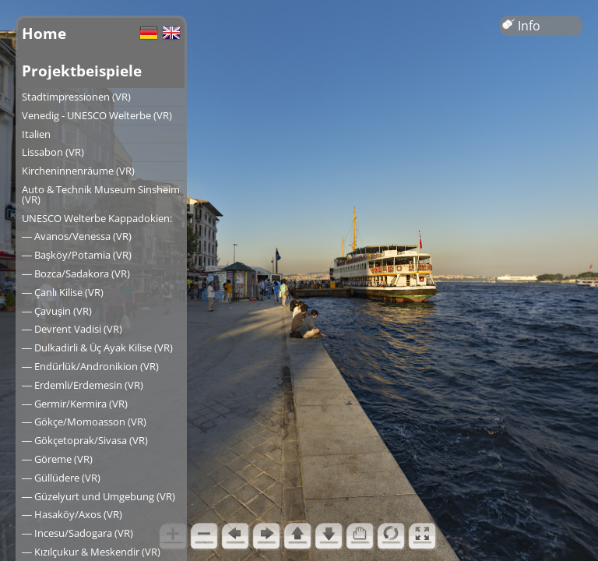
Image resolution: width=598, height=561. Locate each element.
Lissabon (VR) (53, 152)
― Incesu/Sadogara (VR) (77, 533)
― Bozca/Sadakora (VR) (76, 273)
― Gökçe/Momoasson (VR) (84, 422)
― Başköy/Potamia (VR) (77, 255)
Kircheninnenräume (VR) (78, 171)
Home (44, 33)
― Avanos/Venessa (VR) (77, 236)
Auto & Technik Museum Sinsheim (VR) (101, 194)
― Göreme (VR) (57, 459)
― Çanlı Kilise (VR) (63, 292)
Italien (36, 134)
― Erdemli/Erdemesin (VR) (82, 385)
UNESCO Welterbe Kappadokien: (97, 218)
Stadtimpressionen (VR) (76, 97)
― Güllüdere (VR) (61, 478)
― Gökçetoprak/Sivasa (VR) (85, 440)
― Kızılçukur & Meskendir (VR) (91, 552)
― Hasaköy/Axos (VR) (72, 514)
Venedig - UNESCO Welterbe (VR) (97, 115)
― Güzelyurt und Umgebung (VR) (98, 496)
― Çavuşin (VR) (57, 311)
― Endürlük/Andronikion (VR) (90, 366)
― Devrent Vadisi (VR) (72, 329)
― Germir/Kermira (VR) (75, 404)
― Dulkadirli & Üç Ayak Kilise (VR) (97, 347)
